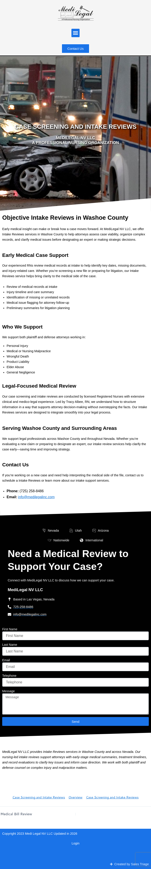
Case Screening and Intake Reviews (38, 797)
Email (6, 660)
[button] (75, 33)
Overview (75, 797)
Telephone (9, 675)
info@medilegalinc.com (36, 497)
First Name (9, 629)
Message (8, 691)
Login (76, 843)
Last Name (9, 644)
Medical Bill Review (16, 814)
